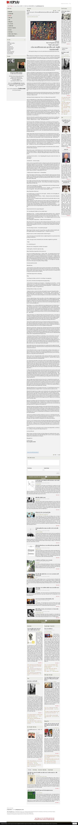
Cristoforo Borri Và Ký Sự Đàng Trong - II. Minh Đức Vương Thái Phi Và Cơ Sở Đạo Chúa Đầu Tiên (34, 670)
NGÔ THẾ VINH (39, 631)
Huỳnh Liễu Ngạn (31, 719)
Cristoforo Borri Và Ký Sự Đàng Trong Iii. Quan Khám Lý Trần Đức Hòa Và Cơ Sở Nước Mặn (34, 666)
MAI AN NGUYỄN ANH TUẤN (32, 16)
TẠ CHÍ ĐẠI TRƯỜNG (11, 43)
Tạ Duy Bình (9, 44)
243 (43, 476)
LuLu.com (22, 83)
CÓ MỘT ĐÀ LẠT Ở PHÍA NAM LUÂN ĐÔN (43, 560)
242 (41, 476)
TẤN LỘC (9, 50)
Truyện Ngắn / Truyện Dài (49, 626)
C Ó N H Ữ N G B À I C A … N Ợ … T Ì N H (34, 730)
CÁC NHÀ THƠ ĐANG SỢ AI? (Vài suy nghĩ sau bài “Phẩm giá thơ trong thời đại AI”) (51, 678)
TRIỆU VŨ (37, 733)
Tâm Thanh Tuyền (10, 49)
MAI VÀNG (31, 763)
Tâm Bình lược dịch (10, 47)
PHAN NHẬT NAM (53, 760)
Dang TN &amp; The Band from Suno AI (32, 695)
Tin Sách (29, 769)
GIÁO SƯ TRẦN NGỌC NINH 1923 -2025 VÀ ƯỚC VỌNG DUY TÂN (33, 629)
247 (52, 476)
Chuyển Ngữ (50, 769)
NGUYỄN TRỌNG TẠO (39, 612)
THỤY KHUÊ (31, 667)
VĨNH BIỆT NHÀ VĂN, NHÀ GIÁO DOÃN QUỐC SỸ (66, 121)
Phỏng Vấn (46, 721)
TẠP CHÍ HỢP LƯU (10, 52)
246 (50, 476)
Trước (55, 10)
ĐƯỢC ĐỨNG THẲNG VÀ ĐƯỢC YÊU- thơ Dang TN (65, 98)
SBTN (36, 577)
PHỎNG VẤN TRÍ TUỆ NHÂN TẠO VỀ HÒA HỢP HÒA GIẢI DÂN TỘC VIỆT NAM (51, 725)
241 (39, 476)
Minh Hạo (55, 681)
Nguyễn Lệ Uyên (38, 549)
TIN (62, 117)
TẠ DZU (8, 45)
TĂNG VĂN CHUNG (10, 51)
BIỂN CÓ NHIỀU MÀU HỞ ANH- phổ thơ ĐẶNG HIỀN (65, 104)
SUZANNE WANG (48, 631)
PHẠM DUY (46, 514)
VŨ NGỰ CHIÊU (38, 484)
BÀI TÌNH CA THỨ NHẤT (32, 681)
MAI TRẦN (48, 757)
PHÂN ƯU (66, 149)
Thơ (28, 678)
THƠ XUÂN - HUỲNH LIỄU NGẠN (34, 718)
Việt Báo (66, 192)
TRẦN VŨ (48, 760)
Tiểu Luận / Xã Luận (48, 674)
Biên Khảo (29, 626)
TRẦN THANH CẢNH (55, 671)
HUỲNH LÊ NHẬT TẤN (39, 514)
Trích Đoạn (35, 769)
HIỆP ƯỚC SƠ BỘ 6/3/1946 (40, 497)
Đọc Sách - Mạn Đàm (42, 769)
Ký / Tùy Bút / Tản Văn (31, 726)
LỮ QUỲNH (37, 562)
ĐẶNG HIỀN (38, 683)
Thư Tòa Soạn (64, 8)
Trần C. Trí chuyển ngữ (34, 717)
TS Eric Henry (44, 776)
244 (46, 476)
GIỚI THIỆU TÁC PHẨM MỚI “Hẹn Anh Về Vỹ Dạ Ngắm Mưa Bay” (40, 790)
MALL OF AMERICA (48, 628)
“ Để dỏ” (47, 671)
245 (48, 476)
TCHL (66, 133)
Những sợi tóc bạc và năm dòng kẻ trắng (42, 512)
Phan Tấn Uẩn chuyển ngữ (48, 632)
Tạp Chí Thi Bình (10, 53)
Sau (58, 10)
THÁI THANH (36, 763)
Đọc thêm (57, 509)
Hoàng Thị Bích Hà (33, 766)
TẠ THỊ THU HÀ (10, 46)
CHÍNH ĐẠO (37, 500)
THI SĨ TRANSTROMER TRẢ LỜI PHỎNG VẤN (44, 598)
